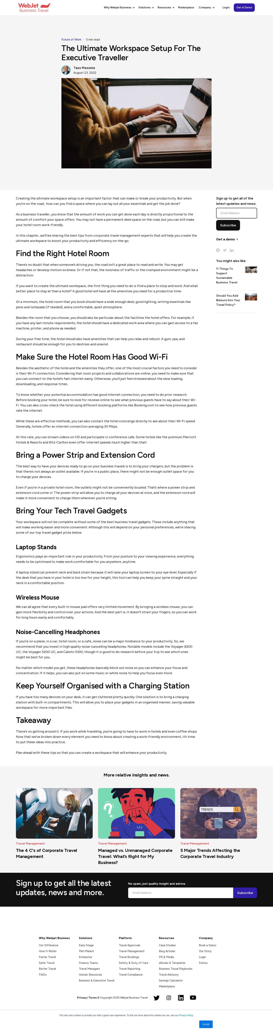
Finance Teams (88, 963)
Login (226, 7)
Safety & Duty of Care (133, 963)
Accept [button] (205, 1024)
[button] (119, 7)
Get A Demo (244, 7)
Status (203, 963)
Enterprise (85, 957)
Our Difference (48, 945)
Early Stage (86, 945)
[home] (34, 7)
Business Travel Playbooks (175, 968)
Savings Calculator (171, 980)
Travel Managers (89, 968)
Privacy (82, 997)
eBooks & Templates (172, 963)
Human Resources (90, 974)
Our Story (205, 951)
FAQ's (43, 974)
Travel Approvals (129, 945)
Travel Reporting (129, 968)
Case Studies (167, 945)
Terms (93, 997)
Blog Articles (167, 951)
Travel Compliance (131, 974)
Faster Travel (47, 957)
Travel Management (131, 951)
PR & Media (166, 957)
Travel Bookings (129, 957)
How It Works (47, 951)
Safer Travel (46, 963)
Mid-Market (86, 951)
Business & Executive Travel (96, 980)
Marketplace (186, 7)
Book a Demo (207, 945)
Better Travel (47, 968)
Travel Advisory (169, 974)
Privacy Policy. (186, 1015)
